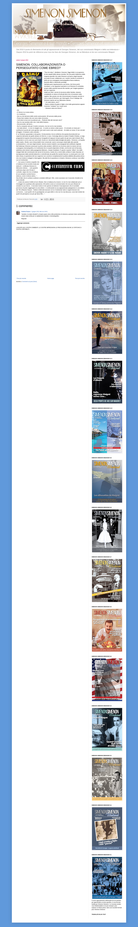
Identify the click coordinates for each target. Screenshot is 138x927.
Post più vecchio (80, 278)
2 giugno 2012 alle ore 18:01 (39, 211)
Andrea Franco (26, 211)
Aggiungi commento (23, 223)
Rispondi (23, 218)
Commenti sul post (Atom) (29, 281)
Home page (50, 278)
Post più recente (21, 278)
